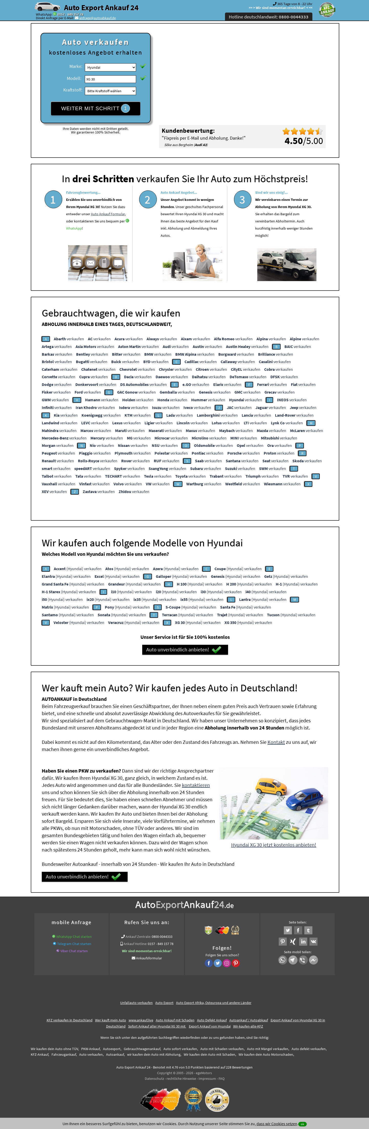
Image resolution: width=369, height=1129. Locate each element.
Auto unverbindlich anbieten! (183, 650)
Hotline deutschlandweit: (269, 17)
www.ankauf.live (141, 1020)
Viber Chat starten (74, 951)
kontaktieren (196, 785)
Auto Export (164, 1002)
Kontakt (276, 742)
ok (302, 1124)
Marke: (75, 66)
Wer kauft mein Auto (110, 1020)
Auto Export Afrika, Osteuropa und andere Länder (213, 1002)
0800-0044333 (162, 936)
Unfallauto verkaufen (136, 1002)
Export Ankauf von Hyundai (210, 1026)
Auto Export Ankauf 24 (101, 7)
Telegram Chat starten (74, 943)
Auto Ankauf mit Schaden (175, 1020)
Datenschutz (154, 1078)
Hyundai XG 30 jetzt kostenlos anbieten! (273, 844)
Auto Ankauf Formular (108, 229)
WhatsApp (74, 243)
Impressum (207, 1078)
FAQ (221, 1078)
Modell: (74, 78)
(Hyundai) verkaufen (77, 568)
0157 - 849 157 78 (70, 14)
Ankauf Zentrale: (138, 936)
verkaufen (69, 338)
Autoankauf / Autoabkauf (248, 1020)
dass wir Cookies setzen (277, 1123)
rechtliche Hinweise (181, 1078)
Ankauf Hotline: (135, 943)
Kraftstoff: (72, 90)
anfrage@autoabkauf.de (97, 18)
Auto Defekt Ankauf (212, 1020)
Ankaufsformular (149, 958)
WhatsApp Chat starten (74, 936)
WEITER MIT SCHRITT (95, 108)
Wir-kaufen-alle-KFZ (248, 1026)
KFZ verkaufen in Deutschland (70, 1020)
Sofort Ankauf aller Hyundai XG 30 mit (157, 1026)
